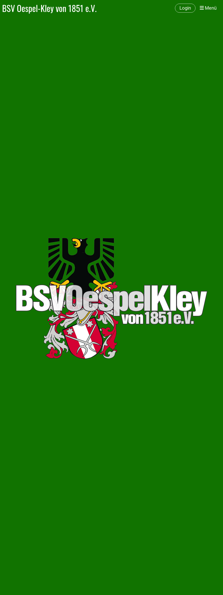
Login (185, 8)
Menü (208, 8)
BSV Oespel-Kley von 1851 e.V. (49, 8)
